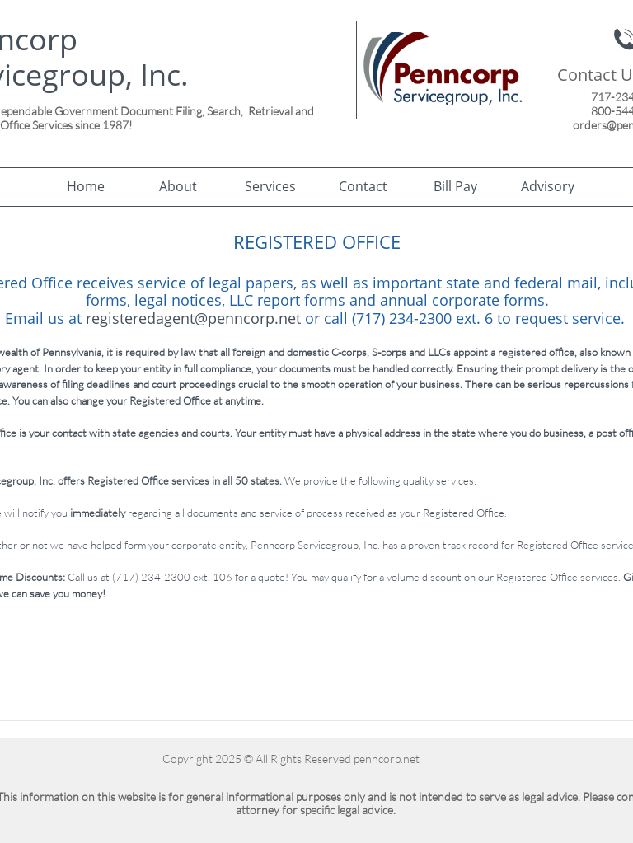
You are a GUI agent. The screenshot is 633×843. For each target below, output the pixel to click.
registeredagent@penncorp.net (193, 318)
